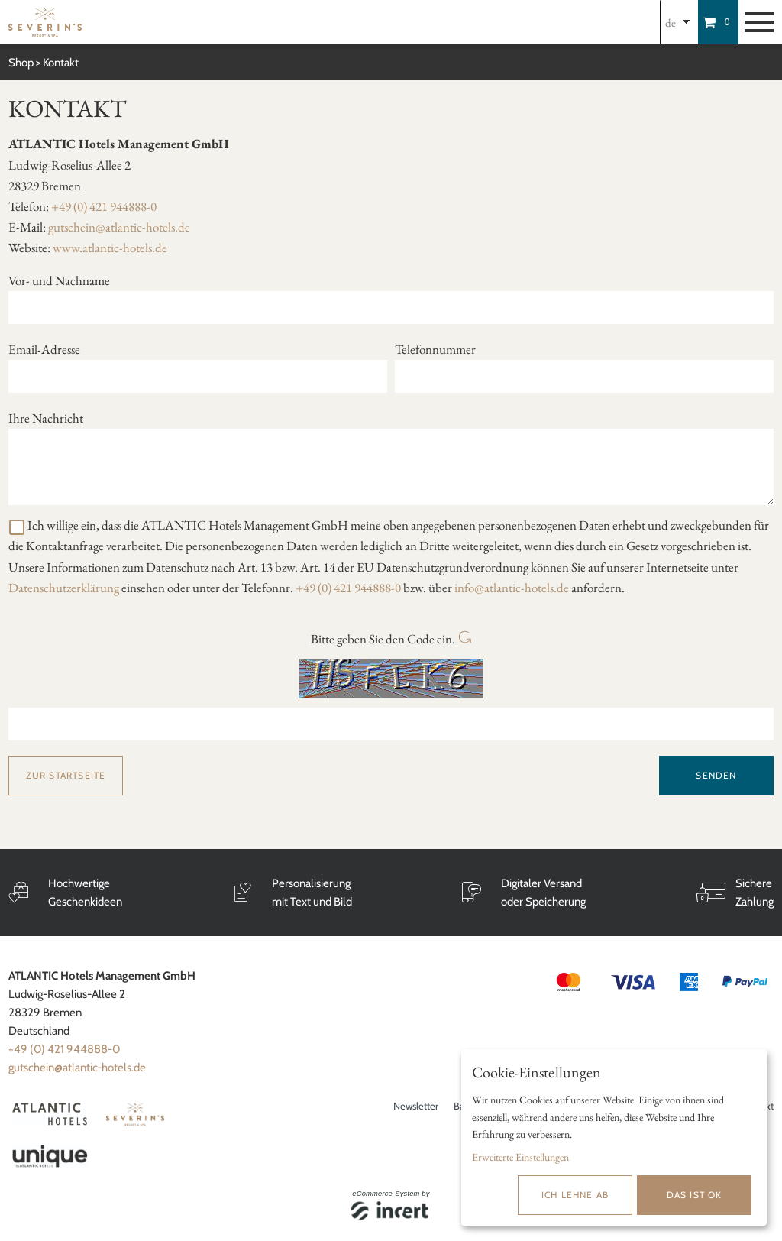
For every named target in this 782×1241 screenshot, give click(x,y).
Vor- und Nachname (59, 280)
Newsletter (415, 1106)
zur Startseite (66, 775)
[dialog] (614, 1137)
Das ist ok (694, 1194)
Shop (21, 63)
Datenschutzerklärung (63, 587)
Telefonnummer (435, 349)
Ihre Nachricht (45, 418)
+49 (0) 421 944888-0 (104, 206)
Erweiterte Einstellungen (520, 1157)
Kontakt (61, 63)
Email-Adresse (44, 349)
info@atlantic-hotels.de (511, 587)
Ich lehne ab (575, 1194)
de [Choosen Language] (670, 22)
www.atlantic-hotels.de (110, 247)
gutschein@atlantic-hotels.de (119, 227)
